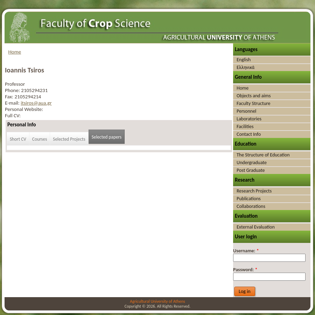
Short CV (18, 139)
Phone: (13, 90)
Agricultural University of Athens (157, 301)
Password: (245, 270)
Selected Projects (69, 139)
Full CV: (13, 115)
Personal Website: (24, 109)
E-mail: (13, 103)
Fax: (9, 96)
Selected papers (107, 137)
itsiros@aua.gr (36, 103)
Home (14, 52)
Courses (39, 139)
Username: (246, 251)
